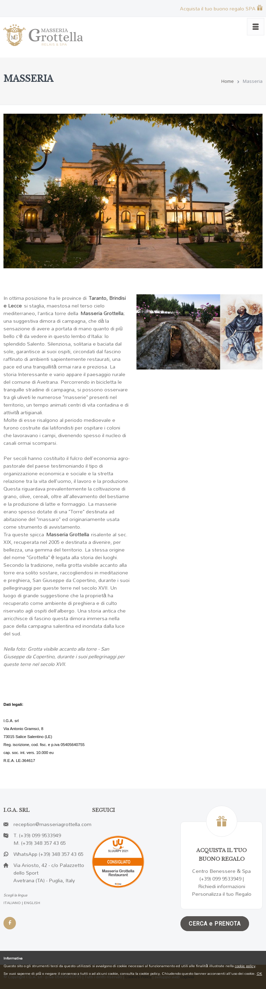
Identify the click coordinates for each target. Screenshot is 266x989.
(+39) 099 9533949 (40, 835)
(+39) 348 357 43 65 (43, 843)
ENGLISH (32, 902)
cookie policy (245, 966)
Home (227, 81)
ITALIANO (12, 902)
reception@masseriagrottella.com (52, 824)
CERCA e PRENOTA (215, 923)
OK (259, 973)
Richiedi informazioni (221, 886)
